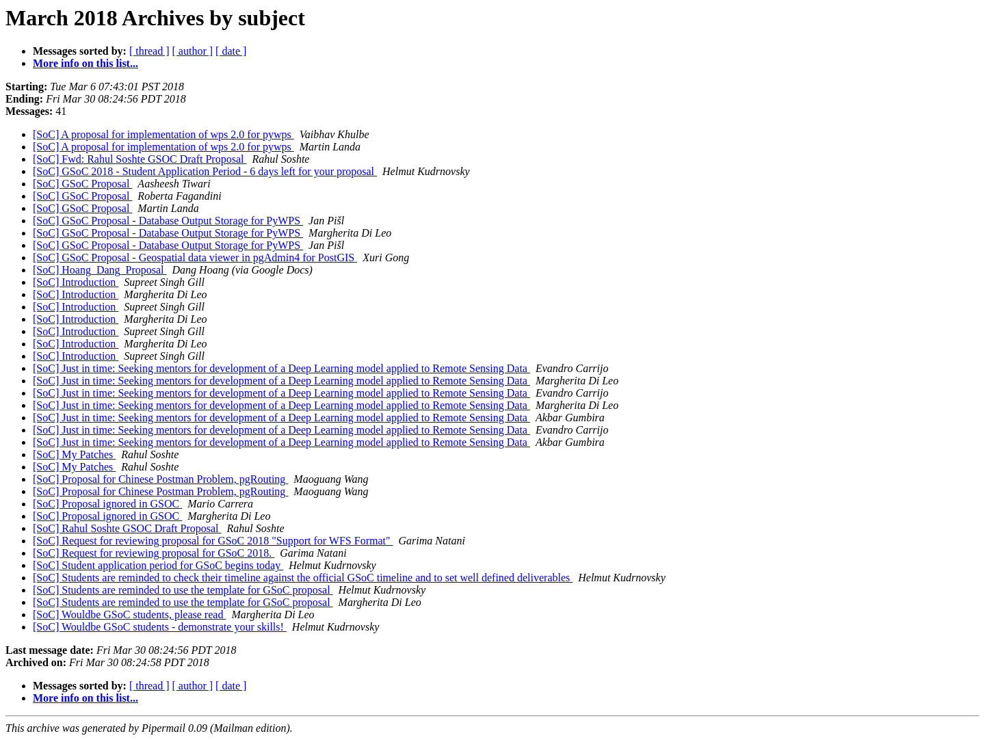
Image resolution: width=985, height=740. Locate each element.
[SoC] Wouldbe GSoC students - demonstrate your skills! (160, 627)
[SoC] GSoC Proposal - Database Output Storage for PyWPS (168, 220)
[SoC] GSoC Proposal (82, 183)
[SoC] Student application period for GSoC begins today (158, 565)
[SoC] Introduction (75, 282)
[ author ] (192, 51)
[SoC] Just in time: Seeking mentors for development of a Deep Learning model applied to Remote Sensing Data (281, 368)
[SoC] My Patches (74, 454)
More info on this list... (85, 63)
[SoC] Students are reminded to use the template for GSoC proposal (183, 590)
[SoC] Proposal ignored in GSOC (107, 504)
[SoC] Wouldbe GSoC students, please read (129, 614)
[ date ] (230, 51)
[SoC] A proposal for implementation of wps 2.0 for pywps (163, 134)
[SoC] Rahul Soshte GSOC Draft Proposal (127, 528)
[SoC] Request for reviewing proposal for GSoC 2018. (153, 553)
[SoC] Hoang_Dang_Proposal (100, 270)
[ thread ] (149, 51)
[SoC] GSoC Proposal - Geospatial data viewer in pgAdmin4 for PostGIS (195, 257)
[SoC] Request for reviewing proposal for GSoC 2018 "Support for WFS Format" (213, 540)
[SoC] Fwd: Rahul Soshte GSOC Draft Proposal (139, 159)
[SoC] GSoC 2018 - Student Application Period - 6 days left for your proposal (205, 171)
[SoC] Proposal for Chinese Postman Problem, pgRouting (160, 479)
